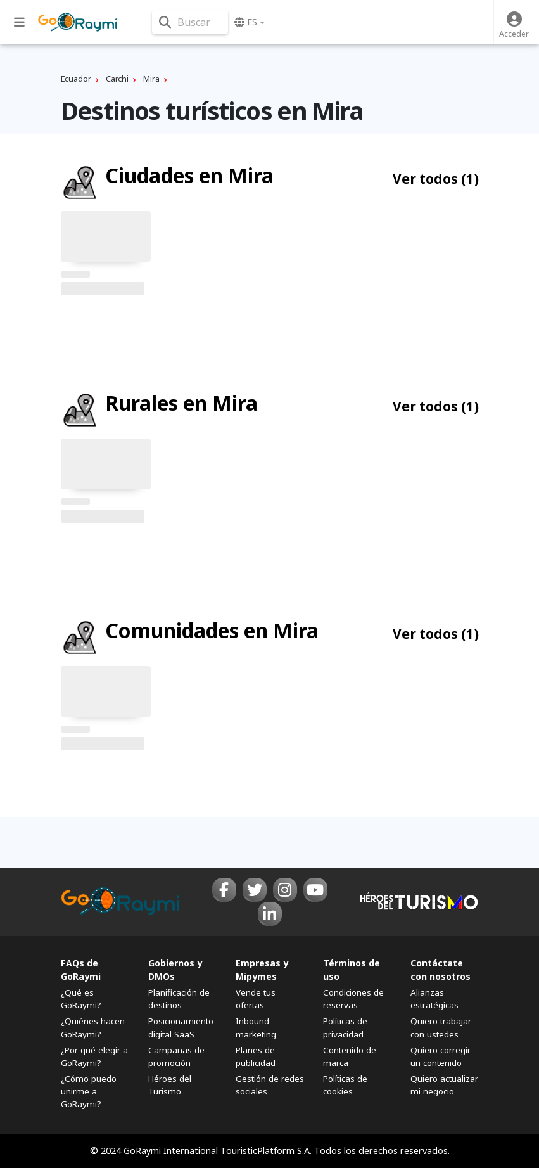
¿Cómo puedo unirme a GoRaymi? (89, 1091)
